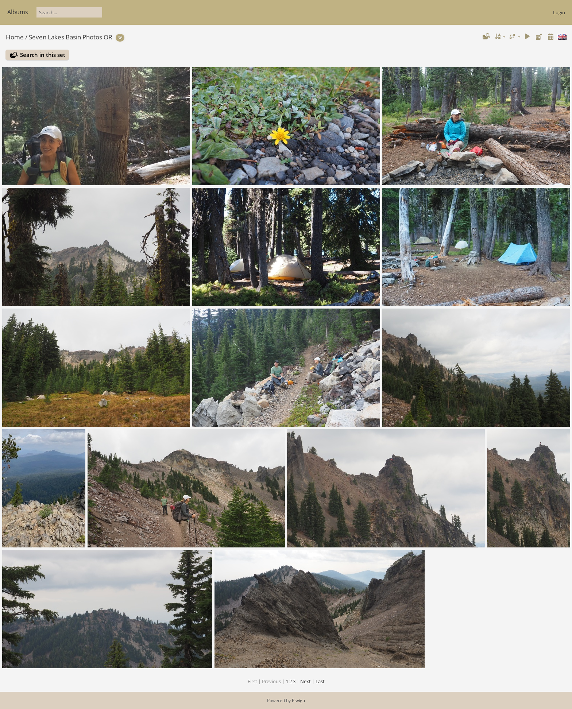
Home (15, 37)
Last (320, 681)
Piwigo (298, 700)
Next (305, 681)
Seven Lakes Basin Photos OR (70, 37)
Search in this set (42, 54)
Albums (17, 12)
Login (559, 12)
